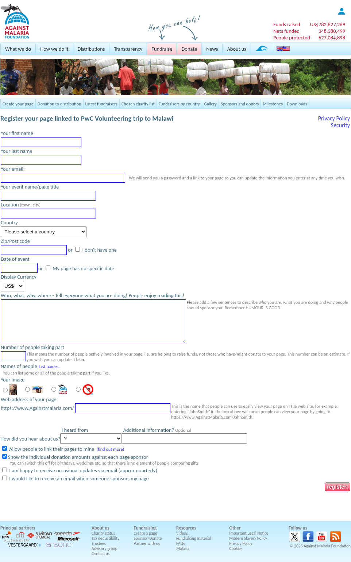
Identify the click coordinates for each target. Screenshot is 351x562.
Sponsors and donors (240, 103)
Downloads (297, 103)
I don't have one (99, 250)
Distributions (91, 49)
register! (337, 487)
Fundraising (145, 528)
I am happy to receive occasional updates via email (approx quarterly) (82, 470)
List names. (49, 366)
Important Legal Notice (248, 533)
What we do (18, 49)
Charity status (103, 533)
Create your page (18, 103)
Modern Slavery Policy (248, 538)
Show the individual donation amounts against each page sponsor (78, 457)
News (212, 49)
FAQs (180, 543)
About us (236, 49)
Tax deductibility (105, 538)
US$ (327, 24)
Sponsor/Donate (148, 538)
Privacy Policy (334, 118)
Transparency (128, 49)
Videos (182, 533)
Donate (189, 49)
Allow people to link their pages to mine (51, 449)
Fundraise (161, 49)
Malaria (182, 548)
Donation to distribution (59, 103)
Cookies (236, 548)
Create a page (145, 533)
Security (340, 125)
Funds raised (286, 24)
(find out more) (110, 449)
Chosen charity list (138, 103)
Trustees (99, 543)
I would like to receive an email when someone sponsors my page (78, 478)
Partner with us (147, 543)
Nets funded (286, 31)
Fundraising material (193, 538)
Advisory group (104, 548)
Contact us (100, 553)
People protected (291, 37)
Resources (186, 528)
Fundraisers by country (179, 103)
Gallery (210, 103)
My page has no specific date (82, 268)
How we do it (54, 49)
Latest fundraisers (101, 103)
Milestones (273, 103)
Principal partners (17, 528)
